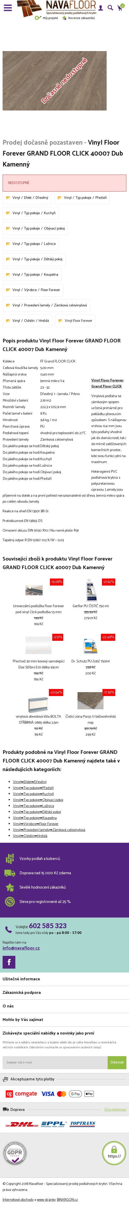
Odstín (29, 321)
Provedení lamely (37, 306)
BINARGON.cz (67, 1200)
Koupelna (51, 275)
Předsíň (101, 198)
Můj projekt (46, 18)
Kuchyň (49, 213)
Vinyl (16, 198)
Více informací (115, 1110)
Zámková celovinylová (70, 306)
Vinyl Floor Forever (78, 321)
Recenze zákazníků (78, 18)
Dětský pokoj (53, 259)
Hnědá (44, 321)
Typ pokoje (83, 198)
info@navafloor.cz (21, 948)
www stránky (46, 1200)
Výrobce (30, 290)
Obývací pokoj (54, 229)
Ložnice (50, 244)
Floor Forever (50, 290)
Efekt (27, 198)
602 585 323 (48, 925)
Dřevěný (42, 198)
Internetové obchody (18, 1200)
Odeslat (117, 1063)
